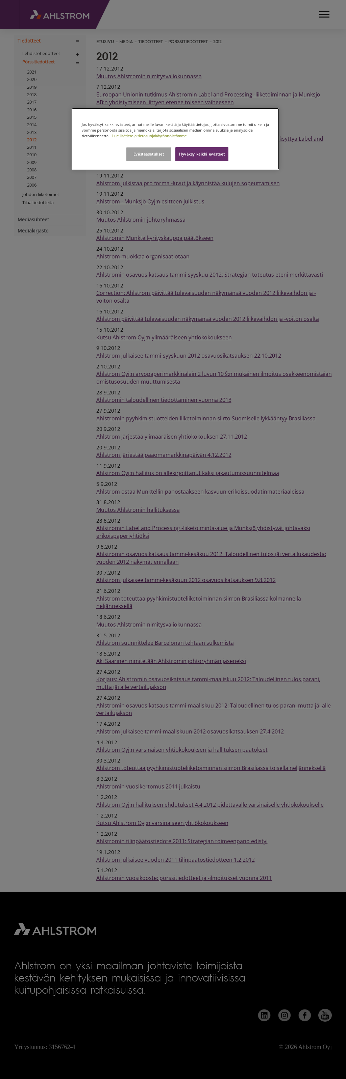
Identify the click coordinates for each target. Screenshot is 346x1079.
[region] (175, 139)
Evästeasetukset (148, 154)
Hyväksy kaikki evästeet (202, 154)
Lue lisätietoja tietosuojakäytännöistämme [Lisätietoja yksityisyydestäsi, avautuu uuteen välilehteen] (149, 135)
